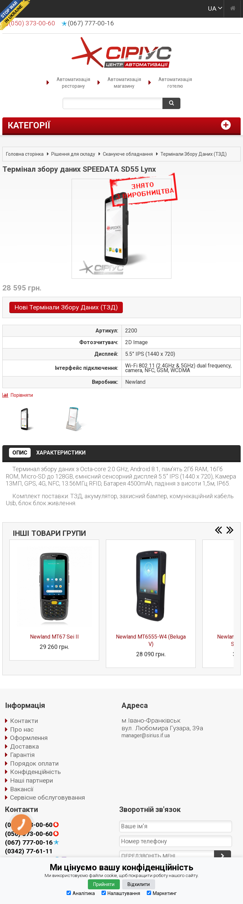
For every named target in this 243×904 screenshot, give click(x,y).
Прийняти (104, 884)
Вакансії (21, 789)
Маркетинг (162, 893)
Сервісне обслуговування (47, 797)
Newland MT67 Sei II (54, 637)
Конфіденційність (35, 772)
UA (212, 8)
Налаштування (121, 893)
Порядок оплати (34, 763)
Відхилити (138, 884)
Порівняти (22, 395)
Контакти (24, 721)
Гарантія (22, 755)
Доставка (24, 746)
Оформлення (29, 738)
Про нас (22, 729)
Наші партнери (31, 780)
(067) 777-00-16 (91, 23)
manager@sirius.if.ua (146, 735)
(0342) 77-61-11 (29, 851)
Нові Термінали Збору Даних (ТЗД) (66, 307)
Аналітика (81, 893)
